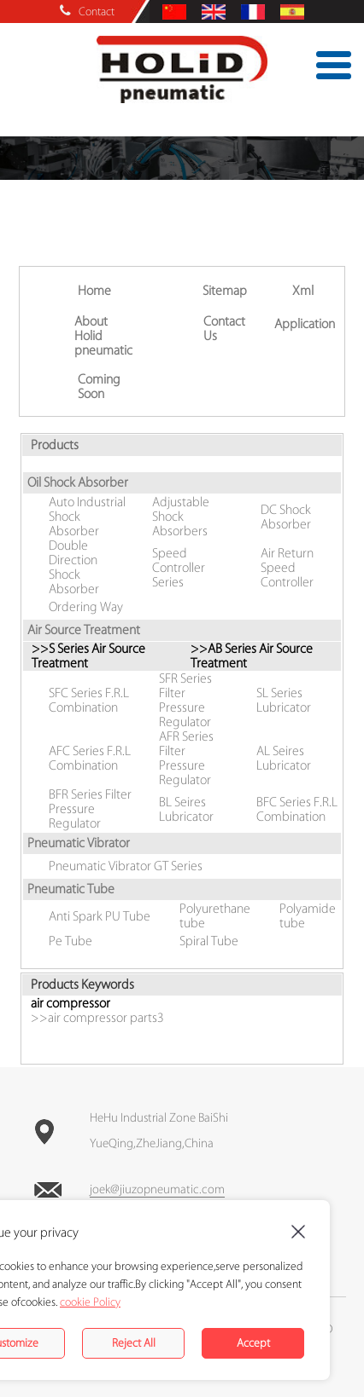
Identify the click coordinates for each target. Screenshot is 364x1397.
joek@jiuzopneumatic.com (157, 1190)
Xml (303, 291)
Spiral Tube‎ (208, 941)
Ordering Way (86, 607)
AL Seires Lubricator (283, 758)
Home (94, 291)
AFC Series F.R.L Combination (90, 758)
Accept (253, 1342)
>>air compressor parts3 (97, 1018)
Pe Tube (70, 941)
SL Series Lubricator (283, 700)
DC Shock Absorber (286, 517)
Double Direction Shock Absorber (74, 568)
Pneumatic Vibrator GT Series (126, 866)
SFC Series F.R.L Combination (89, 700)
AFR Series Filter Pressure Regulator (186, 759)
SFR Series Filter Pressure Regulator (185, 701)
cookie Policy (90, 1302)
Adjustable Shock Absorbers (180, 517)
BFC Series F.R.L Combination (297, 809)
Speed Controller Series (178, 568)
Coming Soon (99, 386)
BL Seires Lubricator (186, 809)
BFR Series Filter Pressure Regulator (90, 809)
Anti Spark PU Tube (99, 916)
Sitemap (225, 291)
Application (304, 324)
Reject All (134, 1342)
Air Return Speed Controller (287, 568)
